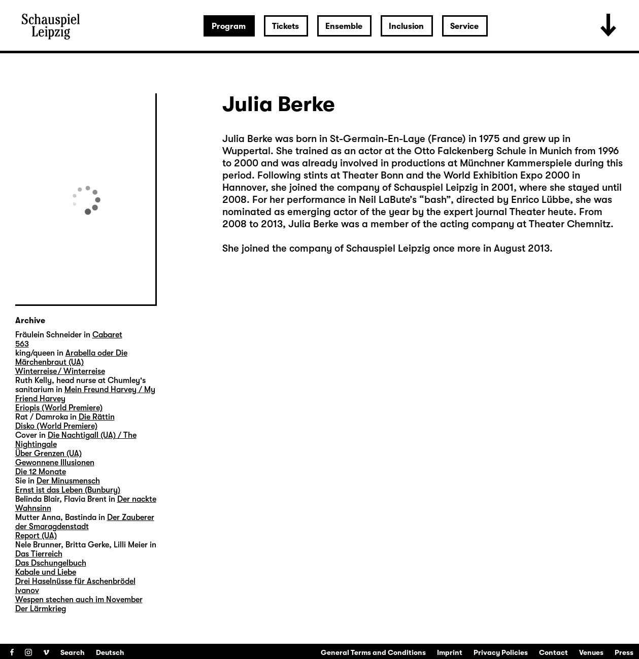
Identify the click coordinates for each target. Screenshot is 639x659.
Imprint (449, 652)
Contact (553, 652)
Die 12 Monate (40, 471)
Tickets (285, 26)
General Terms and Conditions (373, 652)
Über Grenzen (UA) (48, 453)
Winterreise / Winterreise (60, 371)
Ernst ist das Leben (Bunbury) (67, 490)
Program (229, 26)
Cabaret (107, 334)
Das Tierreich (38, 554)
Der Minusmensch (68, 480)
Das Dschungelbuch (50, 563)
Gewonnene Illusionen (54, 462)
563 (22, 344)
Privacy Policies (501, 652)
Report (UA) (36, 535)
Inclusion (406, 26)
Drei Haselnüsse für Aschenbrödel (75, 581)
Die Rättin (97, 417)
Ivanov (27, 590)
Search (72, 652)
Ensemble (343, 26)
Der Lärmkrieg (40, 608)
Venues (591, 652)
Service (464, 26)
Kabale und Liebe (45, 572)
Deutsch (110, 652)
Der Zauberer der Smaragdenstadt (84, 522)
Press (624, 652)
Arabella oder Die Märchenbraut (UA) (71, 358)
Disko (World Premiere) (56, 426)
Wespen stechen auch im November (79, 599)
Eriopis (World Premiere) (59, 407)
